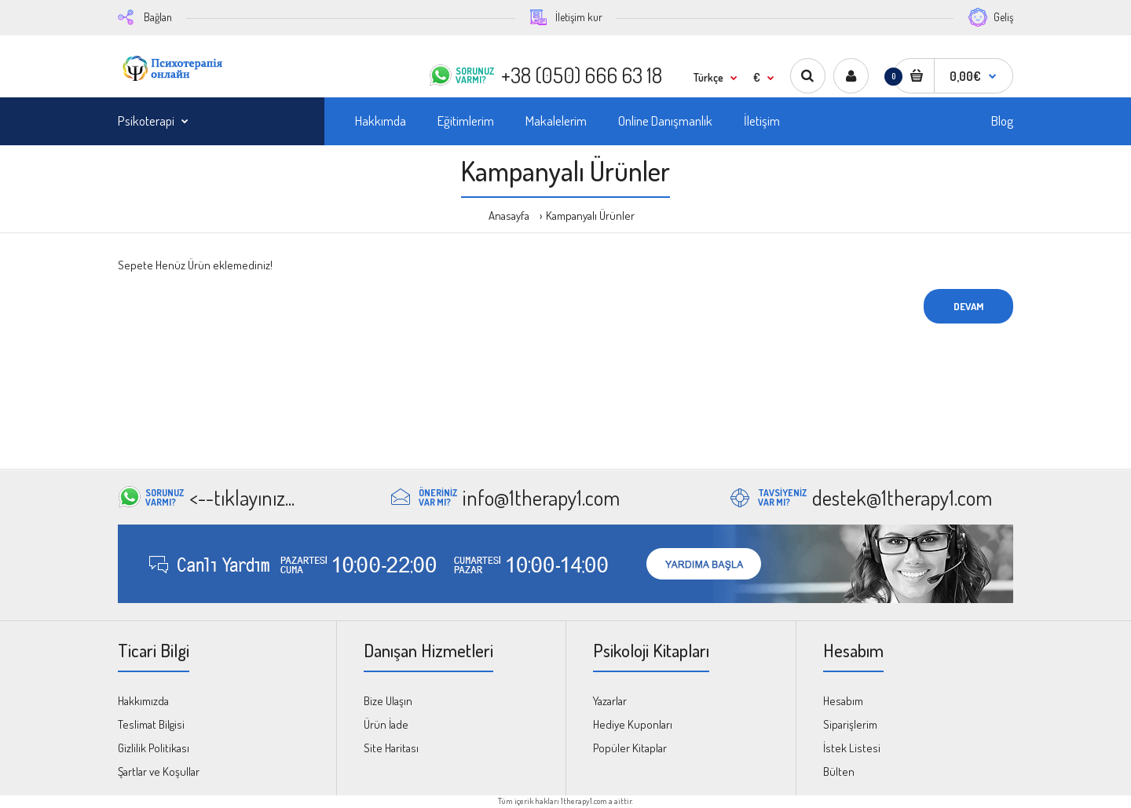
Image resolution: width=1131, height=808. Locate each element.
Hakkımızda (143, 700)
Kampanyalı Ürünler (590, 215)
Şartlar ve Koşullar (158, 771)
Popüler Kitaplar (630, 747)
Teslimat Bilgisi (151, 724)
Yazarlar (610, 700)
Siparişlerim (850, 724)
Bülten (839, 771)
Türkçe (708, 77)
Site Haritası (391, 747)
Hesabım (843, 700)
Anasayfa (509, 215)
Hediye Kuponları (632, 724)
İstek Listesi (851, 747)
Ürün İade (386, 724)
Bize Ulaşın (388, 700)
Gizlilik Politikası (153, 747)
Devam (968, 306)
